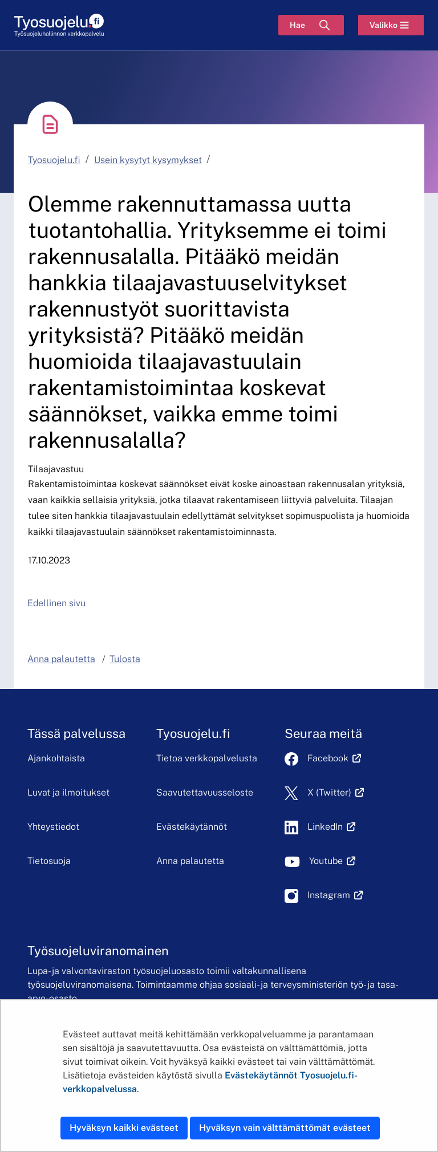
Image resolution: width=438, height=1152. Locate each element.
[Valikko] (391, 25)
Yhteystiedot (53, 826)
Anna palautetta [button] (61, 659)
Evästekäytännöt (191, 826)
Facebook (334, 758)
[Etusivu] (59, 25)
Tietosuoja (49, 860)
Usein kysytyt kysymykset (148, 160)
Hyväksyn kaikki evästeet (124, 1127)
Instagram (335, 895)
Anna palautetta (190, 860)
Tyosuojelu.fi (54, 160)
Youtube (332, 860)
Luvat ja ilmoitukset (68, 792)
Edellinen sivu (56, 603)
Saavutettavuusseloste (204, 792)
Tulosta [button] (125, 659)
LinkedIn (331, 826)
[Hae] (311, 25)
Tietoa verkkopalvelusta (206, 758)
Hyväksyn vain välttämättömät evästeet (285, 1127)
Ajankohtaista (56, 758)
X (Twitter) (335, 792)
